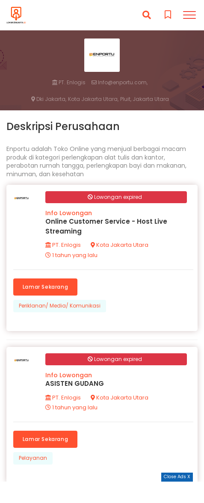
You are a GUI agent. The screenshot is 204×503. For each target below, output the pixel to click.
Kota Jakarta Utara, (93, 99)
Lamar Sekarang (45, 286)
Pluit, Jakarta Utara (144, 99)
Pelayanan (33, 458)
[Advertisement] (102, 492)
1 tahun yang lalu (71, 255)
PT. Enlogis (69, 82)
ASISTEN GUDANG (74, 383)
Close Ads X (177, 476)
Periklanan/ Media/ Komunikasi (60, 305)
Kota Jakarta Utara (119, 245)
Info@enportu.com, (120, 82)
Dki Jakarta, (48, 99)
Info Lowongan (68, 213)
